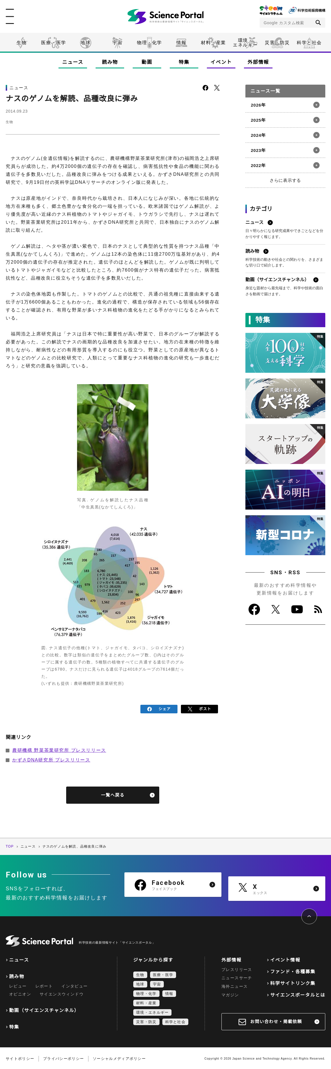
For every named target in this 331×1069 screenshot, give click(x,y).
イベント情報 (285, 958)
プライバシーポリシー (63, 1057)
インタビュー (74, 984)
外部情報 (258, 62)
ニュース (72, 62)
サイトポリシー (20, 1057)
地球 (85, 42)
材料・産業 (213, 42)
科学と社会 (309, 42)
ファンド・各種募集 (292, 970)
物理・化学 (149, 42)
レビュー (18, 984)
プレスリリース (236, 968)
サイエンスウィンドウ (62, 993)
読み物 (110, 62)
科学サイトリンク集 (292, 982)
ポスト (199, 708)
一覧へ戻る (113, 793)
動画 (147, 62)
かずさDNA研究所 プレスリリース (51, 758)
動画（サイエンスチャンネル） (44, 1009)
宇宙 (117, 42)
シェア (159, 708)
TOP (10, 845)
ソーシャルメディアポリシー (119, 1057)
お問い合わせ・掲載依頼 (276, 1020)
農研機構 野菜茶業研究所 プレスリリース (59, 749)
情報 (181, 42)
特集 (184, 62)
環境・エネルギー (152, 1011)
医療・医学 (53, 42)
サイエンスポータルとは (297, 993)
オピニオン (20, 993)
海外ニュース (234, 985)
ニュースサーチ (236, 976)
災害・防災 (277, 42)
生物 (22, 42)
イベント (221, 62)
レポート (44, 984)
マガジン (230, 993)
